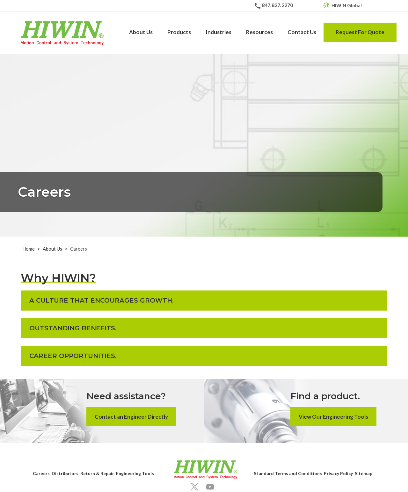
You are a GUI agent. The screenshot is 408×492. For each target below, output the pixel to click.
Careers (41, 473)
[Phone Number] (273, 5)
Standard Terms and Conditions (288, 473)
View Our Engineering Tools (333, 416)
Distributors (65, 473)
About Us (52, 249)
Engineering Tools (135, 473)
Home (28, 249)
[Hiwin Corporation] (62, 33)
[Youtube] (210, 487)
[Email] (301, 5)
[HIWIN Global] (342, 5)
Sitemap (363, 473)
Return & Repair (97, 473)
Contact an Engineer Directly (131, 416)
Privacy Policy (338, 473)
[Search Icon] (383, 5)
